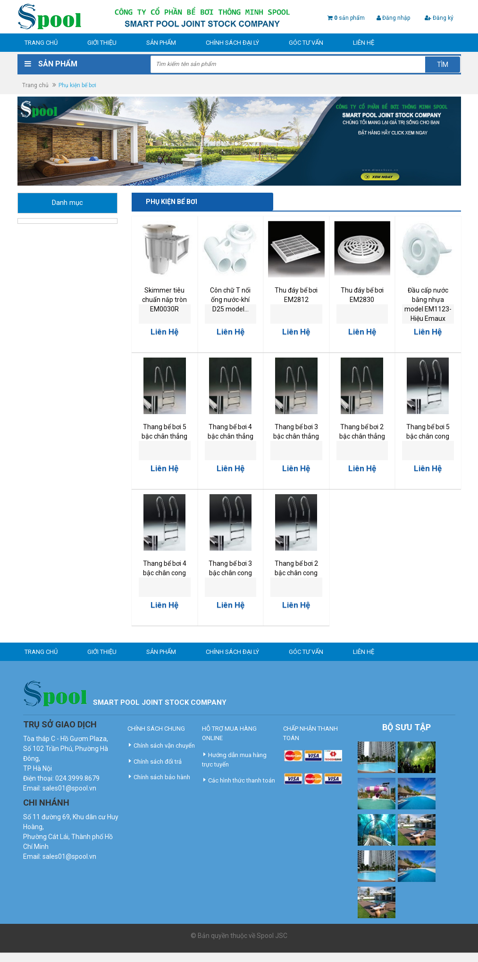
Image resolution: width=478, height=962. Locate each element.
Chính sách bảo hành (162, 777)
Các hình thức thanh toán (241, 780)
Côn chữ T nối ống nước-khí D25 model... (230, 299)
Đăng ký (439, 18)
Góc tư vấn (306, 42)
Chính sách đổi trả (158, 761)
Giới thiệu (102, 42)
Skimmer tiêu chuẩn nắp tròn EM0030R (164, 299)
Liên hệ (363, 42)
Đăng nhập (393, 18)
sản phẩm (349, 18)
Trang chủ (41, 42)
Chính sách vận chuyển (164, 745)
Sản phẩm (161, 42)
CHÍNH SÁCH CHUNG (156, 728)
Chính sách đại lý (232, 42)
